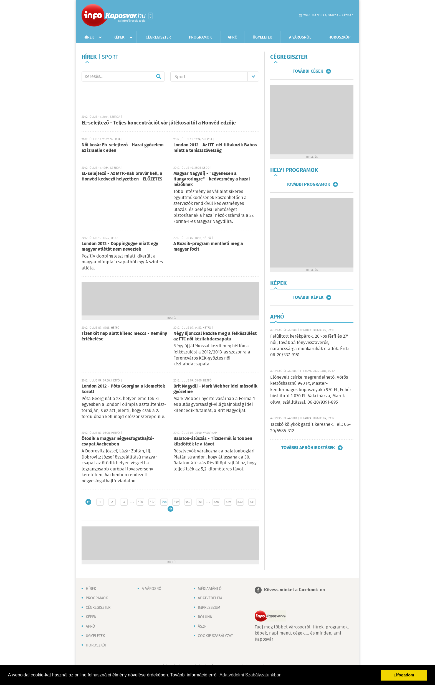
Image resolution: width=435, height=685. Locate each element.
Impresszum (209, 608)
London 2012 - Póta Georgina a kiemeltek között (123, 389)
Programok (200, 37)
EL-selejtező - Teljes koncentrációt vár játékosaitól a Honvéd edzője (159, 123)
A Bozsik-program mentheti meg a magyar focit (208, 246)
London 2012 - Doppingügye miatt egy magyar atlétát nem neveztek (120, 246)
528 (216, 502)
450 (188, 502)
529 (228, 502)
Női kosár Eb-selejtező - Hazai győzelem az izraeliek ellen (123, 148)
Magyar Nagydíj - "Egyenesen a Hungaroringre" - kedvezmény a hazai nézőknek (211, 179)
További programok (308, 184)
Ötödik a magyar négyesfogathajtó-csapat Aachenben (118, 441)
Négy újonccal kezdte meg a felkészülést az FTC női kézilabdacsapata (215, 336)
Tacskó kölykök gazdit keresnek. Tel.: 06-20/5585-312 (310, 427)
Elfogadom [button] (404, 675)
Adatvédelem (210, 598)
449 (176, 502)
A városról (300, 37)
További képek (308, 297)
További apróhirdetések (308, 447)
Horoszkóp (339, 37)
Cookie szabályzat (215, 636)
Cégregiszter (158, 37)
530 (240, 502)
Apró (232, 37)
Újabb (88, 501)
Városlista (150, 15)
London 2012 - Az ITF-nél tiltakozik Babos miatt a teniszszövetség (215, 148)
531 (252, 502)
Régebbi (170, 508)
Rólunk (205, 617)
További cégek (308, 71)
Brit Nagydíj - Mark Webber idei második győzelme (215, 389)
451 (200, 502)
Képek (119, 37)
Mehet (158, 77)
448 (164, 502)
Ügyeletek (262, 37)
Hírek (89, 37)
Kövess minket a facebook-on (294, 590)
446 (140, 502)
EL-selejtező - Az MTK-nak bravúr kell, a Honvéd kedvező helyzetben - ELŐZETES (122, 176)
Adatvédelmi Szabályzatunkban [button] (250, 675)
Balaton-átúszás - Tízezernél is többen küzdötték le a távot (212, 441)
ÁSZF (202, 626)
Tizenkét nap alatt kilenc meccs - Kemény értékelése (124, 336)
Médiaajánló (210, 589)
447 (152, 502)
